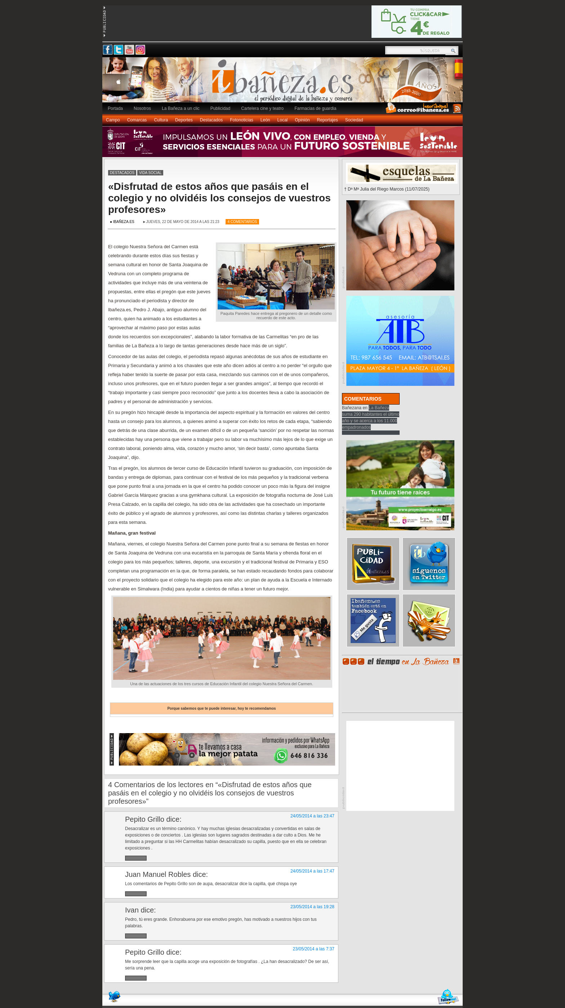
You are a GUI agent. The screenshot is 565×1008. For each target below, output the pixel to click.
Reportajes (327, 119)
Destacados (211, 119)
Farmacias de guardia (315, 108)
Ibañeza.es (284, 83)
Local (282, 119)
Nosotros (142, 108)
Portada (115, 108)
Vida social (150, 173)
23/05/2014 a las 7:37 (313, 948)
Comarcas (137, 119)
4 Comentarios (242, 222)
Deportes (184, 119)
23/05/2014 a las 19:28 (312, 906)
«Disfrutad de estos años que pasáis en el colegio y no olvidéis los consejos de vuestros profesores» (219, 198)
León (265, 119)
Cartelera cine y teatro (262, 108)
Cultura (161, 119)
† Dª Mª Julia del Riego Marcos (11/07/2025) (387, 189)
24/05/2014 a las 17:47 (312, 871)
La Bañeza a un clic (181, 108)
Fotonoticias (241, 119)
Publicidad (220, 108)
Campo (113, 119)
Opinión (302, 119)
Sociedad (354, 119)
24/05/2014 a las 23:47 (312, 816)
